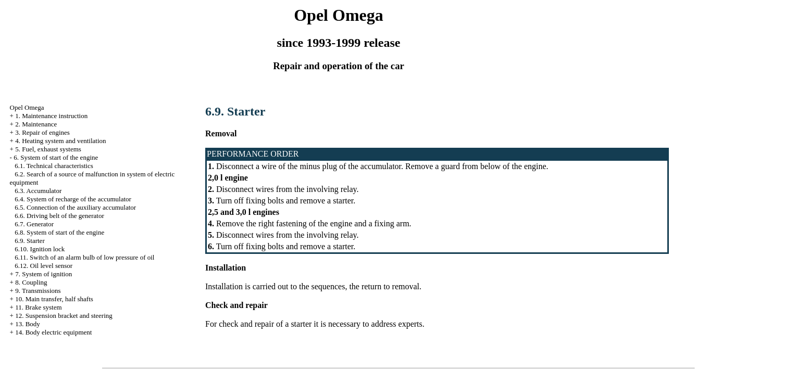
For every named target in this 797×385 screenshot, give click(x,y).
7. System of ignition (43, 274)
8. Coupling (31, 282)
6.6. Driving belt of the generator (59, 216)
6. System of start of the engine (56, 157)
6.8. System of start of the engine (59, 232)
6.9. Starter (29, 241)
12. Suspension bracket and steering (64, 315)
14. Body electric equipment (53, 332)
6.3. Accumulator (38, 191)
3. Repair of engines (42, 132)
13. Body (27, 324)
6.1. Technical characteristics (54, 166)
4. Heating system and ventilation (60, 141)
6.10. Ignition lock (40, 249)
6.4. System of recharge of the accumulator (73, 199)
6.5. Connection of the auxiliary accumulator (75, 207)
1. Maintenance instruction (51, 116)
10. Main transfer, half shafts (54, 299)
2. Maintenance (36, 124)
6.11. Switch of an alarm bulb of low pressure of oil (84, 257)
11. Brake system (38, 307)
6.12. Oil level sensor (43, 266)
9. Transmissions (37, 290)
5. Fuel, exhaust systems (48, 149)
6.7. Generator (34, 224)
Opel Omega (27, 107)
